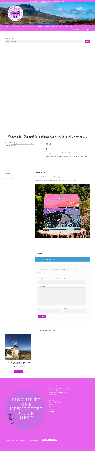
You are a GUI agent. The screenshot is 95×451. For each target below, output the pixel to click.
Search (87, 41)
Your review (42, 286)
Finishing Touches (16, 144)
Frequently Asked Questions (57, 392)
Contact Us (52, 394)
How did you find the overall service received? (51, 279)
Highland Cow (11, 145)
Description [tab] (8, 173)
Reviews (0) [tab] (8, 178)
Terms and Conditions (56, 386)
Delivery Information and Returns (59, 388)
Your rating (41, 273)
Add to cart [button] (18, 371)
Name (40, 308)
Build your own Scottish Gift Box (47, 26)
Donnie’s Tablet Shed (29, 26)
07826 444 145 (35, 1)
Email (66, 308)
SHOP (7, 26)
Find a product (9, 38)
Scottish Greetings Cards (27, 144)
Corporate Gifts (64, 26)
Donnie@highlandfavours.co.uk (51, 1)
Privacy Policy (53, 390)
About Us (15, 26)
